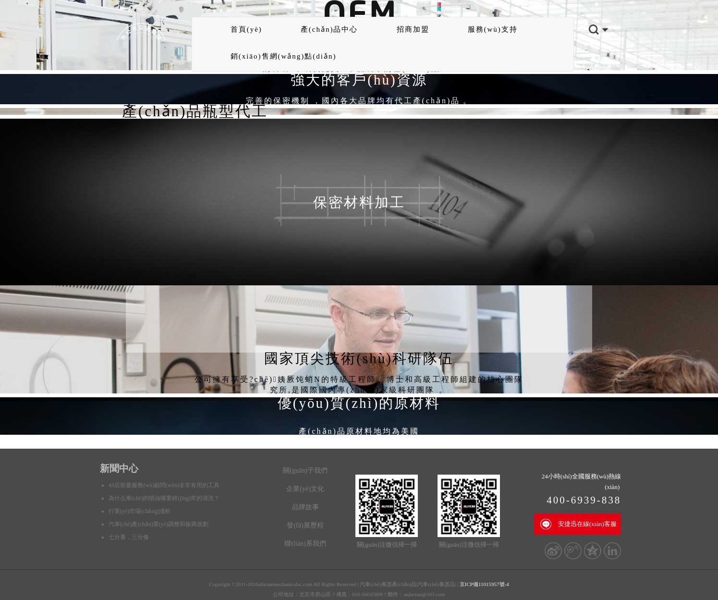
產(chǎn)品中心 (329, 29)
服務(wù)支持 (493, 29)
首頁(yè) (246, 29)
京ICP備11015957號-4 (484, 584)
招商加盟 (413, 29)
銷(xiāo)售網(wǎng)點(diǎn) (284, 56)
